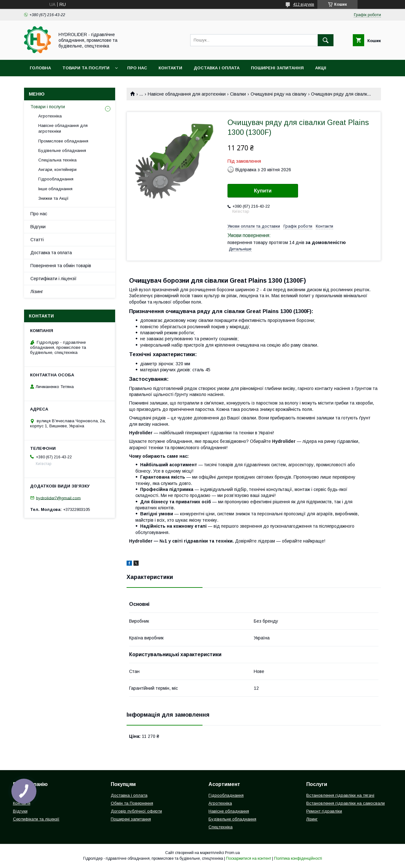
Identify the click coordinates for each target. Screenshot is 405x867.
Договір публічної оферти (136, 811)
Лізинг (36, 291)
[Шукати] (325, 40)
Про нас (137, 68)
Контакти (170, 68)
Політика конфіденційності (298, 858)
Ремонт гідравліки (324, 811)
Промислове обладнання (63, 141)
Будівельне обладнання (62, 150)
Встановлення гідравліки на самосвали (345, 803)
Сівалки (238, 94)
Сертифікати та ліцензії (36, 819)
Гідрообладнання (55, 179)
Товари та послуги (85, 68)
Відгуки (38, 226)
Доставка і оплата (217, 68)
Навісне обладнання (229, 811)
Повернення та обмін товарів (60, 265)
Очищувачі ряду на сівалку (279, 94)
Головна (40, 68)
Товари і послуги (47, 106)
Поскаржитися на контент (248, 858)
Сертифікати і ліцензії (53, 278)
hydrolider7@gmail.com (58, 497)
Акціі (320, 68)
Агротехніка (50, 116)
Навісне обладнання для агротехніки (187, 94)
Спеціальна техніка (57, 160)
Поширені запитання (277, 68)
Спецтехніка (221, 827)
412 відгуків (303, 4)
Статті (37, 239)
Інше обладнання (55, 188)
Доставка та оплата (51, 252)
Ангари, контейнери (57, 169)
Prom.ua (232, 853)
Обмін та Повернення (132, 803)
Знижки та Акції (53, 198)
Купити (263, 190)
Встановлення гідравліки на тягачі (340, 795)
